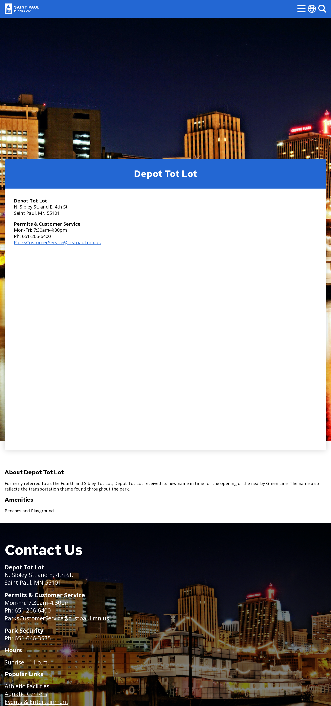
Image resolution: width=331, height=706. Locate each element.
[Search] (322, 9)
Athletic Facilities (27, 686)
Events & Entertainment (36, 702)
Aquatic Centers (26, 694)
